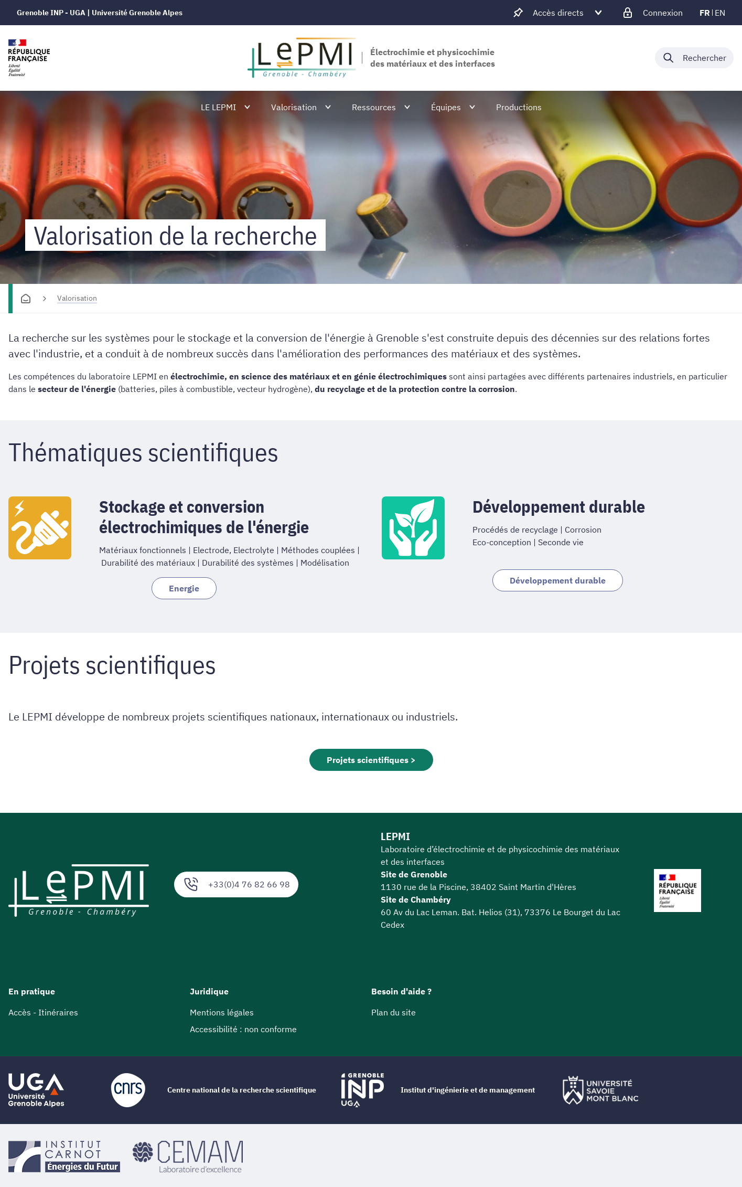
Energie (184, 588)
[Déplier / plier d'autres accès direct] (558, 12)
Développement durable (558, 580)
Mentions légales (222, 1012)
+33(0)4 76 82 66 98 (236, 884)
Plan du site (393, 1012)
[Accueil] (25, 298)
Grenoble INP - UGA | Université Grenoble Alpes (99, 12)
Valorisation (77, 298)
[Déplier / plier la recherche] (694, 57)
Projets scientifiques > (371, 760)
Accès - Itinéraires (43, 1012)
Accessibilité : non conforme (243, 1029)
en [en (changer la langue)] (720, 12)
